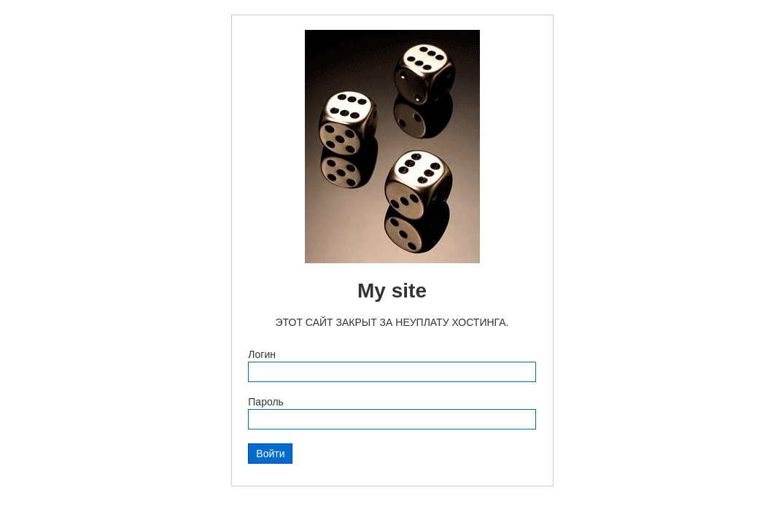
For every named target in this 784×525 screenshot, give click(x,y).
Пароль (266, 402)
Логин (262, 354)
